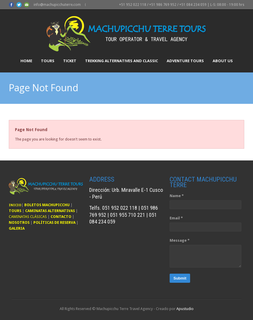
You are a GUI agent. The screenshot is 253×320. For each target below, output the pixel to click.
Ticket (69, 60)
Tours (47, 60)
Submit (179, 278)
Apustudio (185, 309)
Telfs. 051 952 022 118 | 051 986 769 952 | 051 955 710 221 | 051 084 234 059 (123, 215)
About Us (223, 60)
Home (26, 60)
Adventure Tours (185, 60)
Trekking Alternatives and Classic (121, 60)
